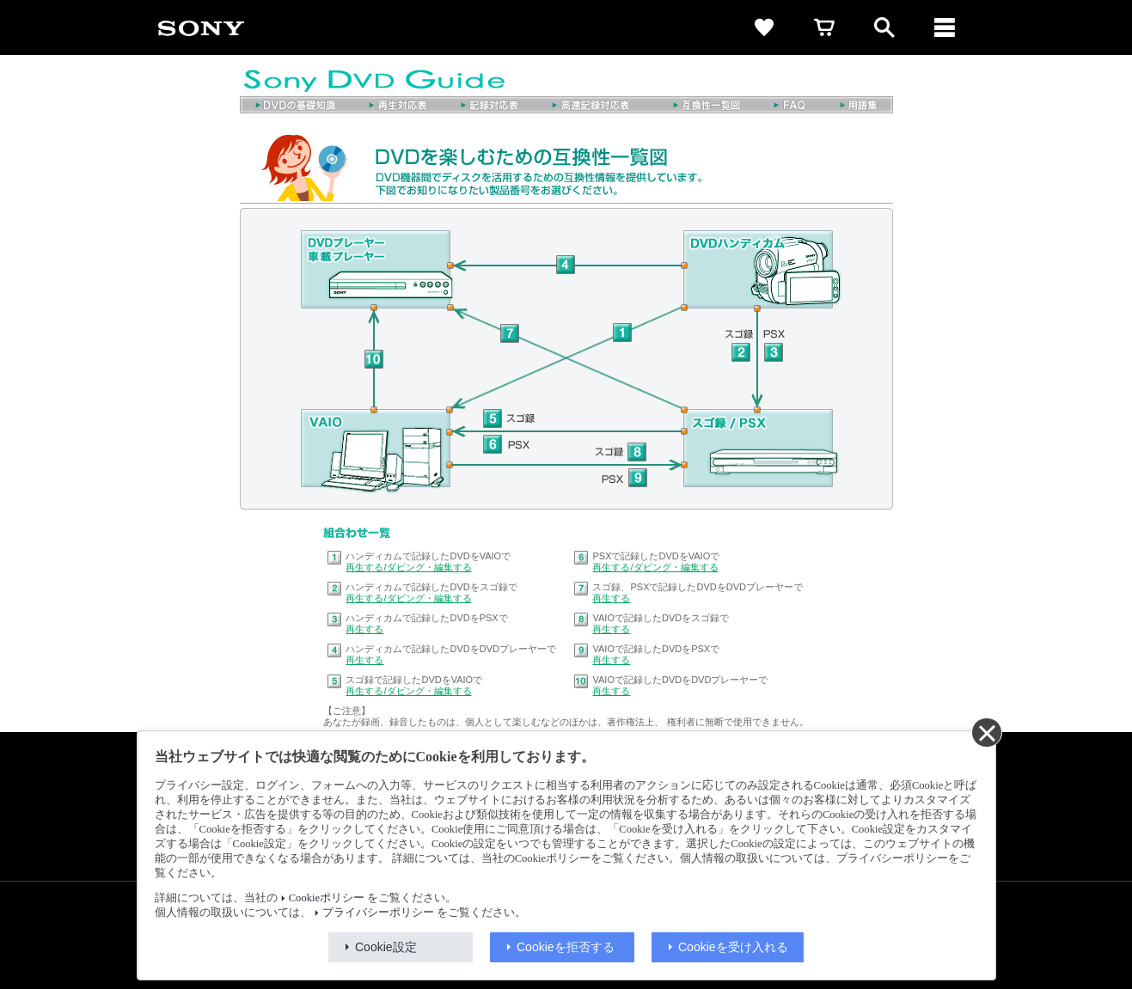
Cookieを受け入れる (733, 947)
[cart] (824, 27)
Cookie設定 (386, 947)
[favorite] (764, 27)
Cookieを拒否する (566, 947)
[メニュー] (945, 27)
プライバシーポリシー (378, 913)
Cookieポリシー (326, 898)
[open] (884, 27)
